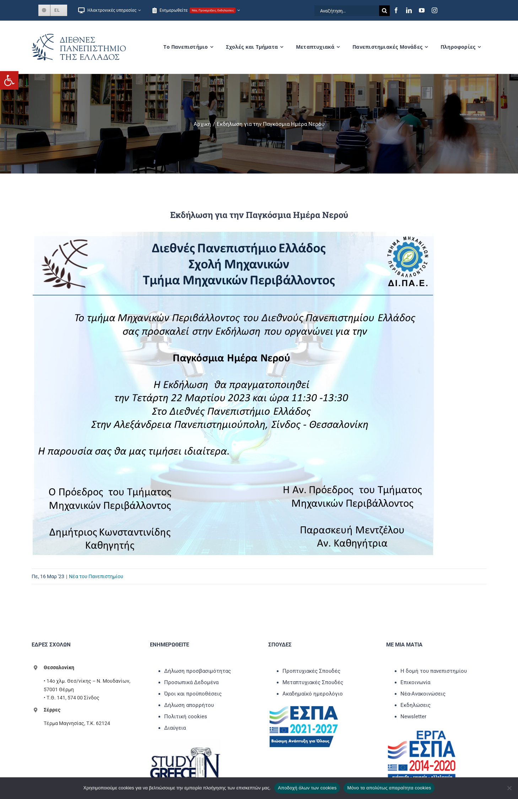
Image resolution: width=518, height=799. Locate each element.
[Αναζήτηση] (384, 10)
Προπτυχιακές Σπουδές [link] (311, 671)
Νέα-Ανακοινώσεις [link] (423, 694)
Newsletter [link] (413, 716)
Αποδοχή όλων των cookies (307, 787)
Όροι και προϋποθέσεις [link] (193, 694)
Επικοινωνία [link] (415, 682)
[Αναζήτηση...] (346, 10)
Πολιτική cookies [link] (185, 716)
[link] (9, 80)
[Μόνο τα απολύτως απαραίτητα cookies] (509, 788)
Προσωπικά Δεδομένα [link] (191, 682)
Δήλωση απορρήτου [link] (189, 705)
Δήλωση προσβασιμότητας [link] (197, 671)
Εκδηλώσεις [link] (415, 705)
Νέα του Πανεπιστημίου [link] (96, 576)
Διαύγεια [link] (175, 728)
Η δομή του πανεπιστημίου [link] (433, 671)
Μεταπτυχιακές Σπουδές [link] (312, 682)
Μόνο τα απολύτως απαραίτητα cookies (389, 787)
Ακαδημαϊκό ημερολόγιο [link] (312, 694)
